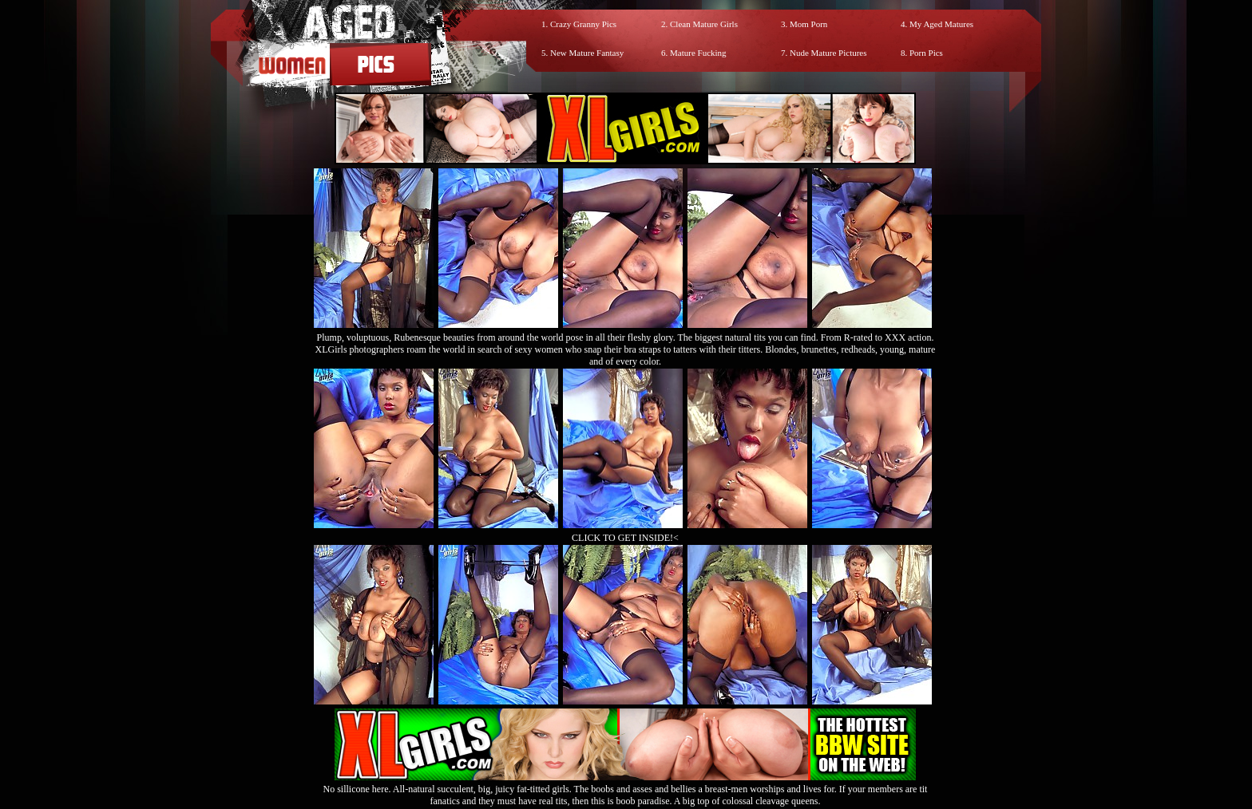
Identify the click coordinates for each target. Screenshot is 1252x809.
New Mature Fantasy (587, 52)
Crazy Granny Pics (583, 24)
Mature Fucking (698, 52)
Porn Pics (926, 52)
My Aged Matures (941, 24)
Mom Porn (808, 24)
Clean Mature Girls (704, 24)
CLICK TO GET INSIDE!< (625, 537)
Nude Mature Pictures (828, 52)
